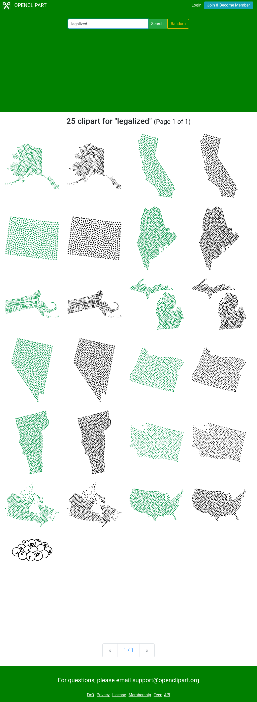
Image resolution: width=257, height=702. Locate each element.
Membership (139, 694)
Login (196, 5)
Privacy (103, 694)
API (167, 694)
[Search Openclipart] (108, 24)
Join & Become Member (228, 5)
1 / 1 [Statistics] (128, 650)
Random (178, 23)
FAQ (90, 694)
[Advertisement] (128, 70)
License (119, 694)
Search (157, 23)
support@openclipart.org (165, 680)
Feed (158, 694)
